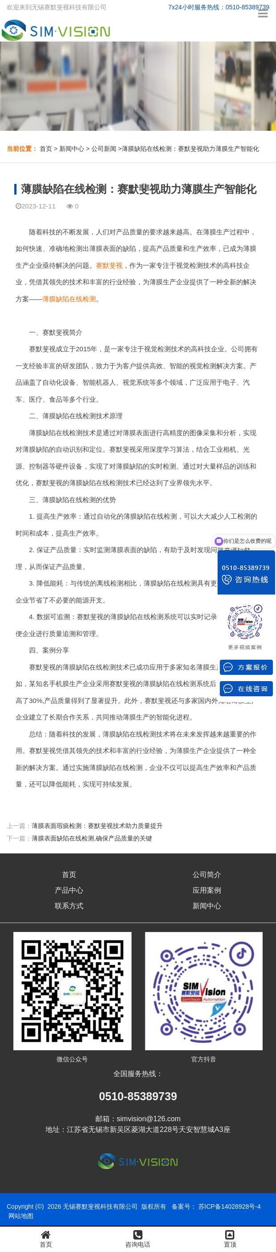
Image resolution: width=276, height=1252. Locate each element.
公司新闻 (103, 148)
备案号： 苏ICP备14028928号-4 (216, 1206)
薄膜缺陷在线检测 (69, 299)
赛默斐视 (109, 265)
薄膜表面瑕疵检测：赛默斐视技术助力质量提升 (97, 825)
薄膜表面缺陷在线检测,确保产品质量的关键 (92, 838)
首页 (46, 148)
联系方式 (69, 906)
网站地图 (20, 1215)
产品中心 (69, 890)
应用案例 (207, 890)
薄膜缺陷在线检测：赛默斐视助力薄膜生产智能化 (190, 148)
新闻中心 (71, 148)
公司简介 (207, 874)
